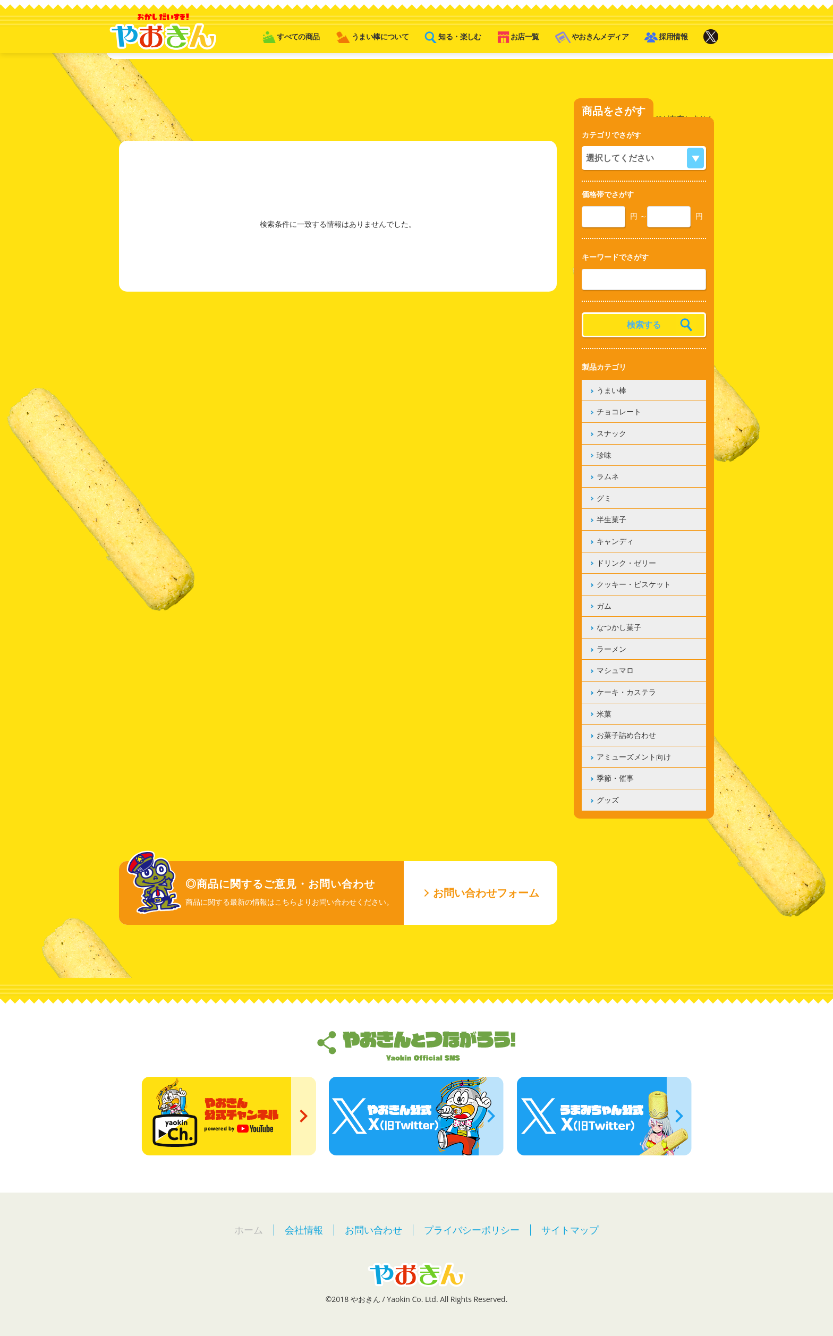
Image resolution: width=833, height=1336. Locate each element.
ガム (604, 606)
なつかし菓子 (619, 627)
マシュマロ (615, 670)
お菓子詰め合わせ (626, 735)
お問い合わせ (373, 1229)
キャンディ (615, 541)
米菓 (604, 714)
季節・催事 (615, 778)
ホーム (248, 1229)
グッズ (608, 800)
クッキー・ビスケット (634, 584)
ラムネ (608, 476)
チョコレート (619, 411)
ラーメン (611, 649)
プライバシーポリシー (472, 1229)
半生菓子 (611, 519)
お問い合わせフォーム (486, 893)
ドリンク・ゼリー (626, 563)
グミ (604, 498)
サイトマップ (570, 1229)
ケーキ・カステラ (626, 692)
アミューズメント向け (634, 757)
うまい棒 (611, 390)
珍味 (604, 455)
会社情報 (304, 1229)
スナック (611, 433)
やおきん (162, 31)
